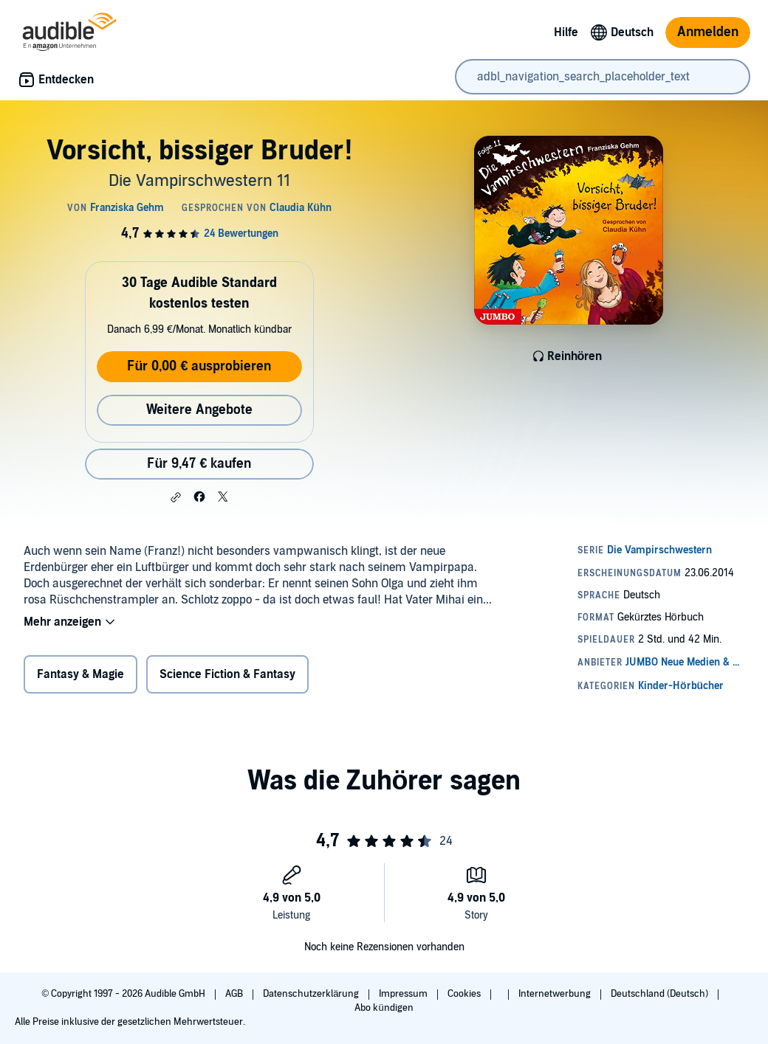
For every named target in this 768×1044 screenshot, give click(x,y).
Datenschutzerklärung (312, 994)
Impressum (404, 994)
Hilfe (566, 32)
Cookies (465, 994)
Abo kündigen (383, 1008)
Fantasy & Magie (80, 674)
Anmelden (707, 32)
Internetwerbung (555, 994)
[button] (176, 497)
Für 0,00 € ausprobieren (199, 366)
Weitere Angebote (199, 410)
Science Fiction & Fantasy (227, 674)
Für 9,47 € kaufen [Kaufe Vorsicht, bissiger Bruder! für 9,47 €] (199, 463)
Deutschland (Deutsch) (660, 994)
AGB (235, 994)
